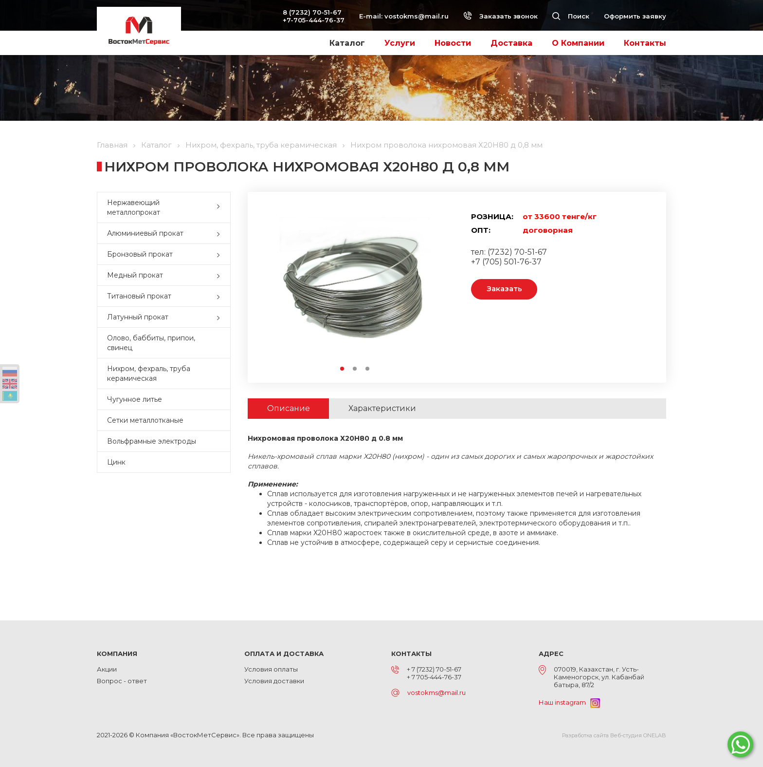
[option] (355, 287)
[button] (220, 207)
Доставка (511, 43)
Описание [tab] (288, 408)
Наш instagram (569, 702)
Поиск (570, 16)
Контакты (645, 43)
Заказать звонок (500, 16)
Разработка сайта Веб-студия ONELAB (614, 735)
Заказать (504, 289)
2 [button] (355, 369)
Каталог (347, 43)
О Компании (578, 43)
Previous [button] (276, 287)
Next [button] (433, 287)
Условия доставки (274, 681)
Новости (453, 43)
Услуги (399, 43)
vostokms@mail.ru (416, 16)
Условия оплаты (271, 669)
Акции (107, 669)
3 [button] (367, 369)
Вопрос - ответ (122, 681)
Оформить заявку (635, 16)
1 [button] (342, 369)
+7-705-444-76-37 (314, 20)
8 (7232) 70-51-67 (312, 12)
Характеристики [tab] (383, 408)
